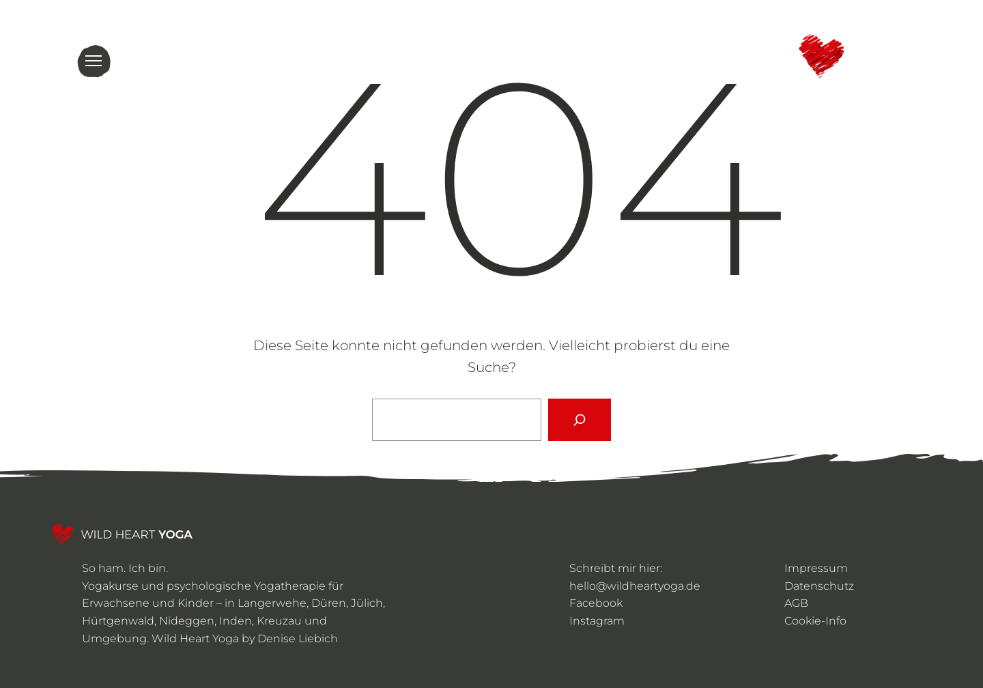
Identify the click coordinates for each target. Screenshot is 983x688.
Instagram (597, 620)
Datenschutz (819, 585)
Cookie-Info (815, 620)
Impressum (816, 568)
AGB (796, 603)
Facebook (596, 603)
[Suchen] (579, 420)
